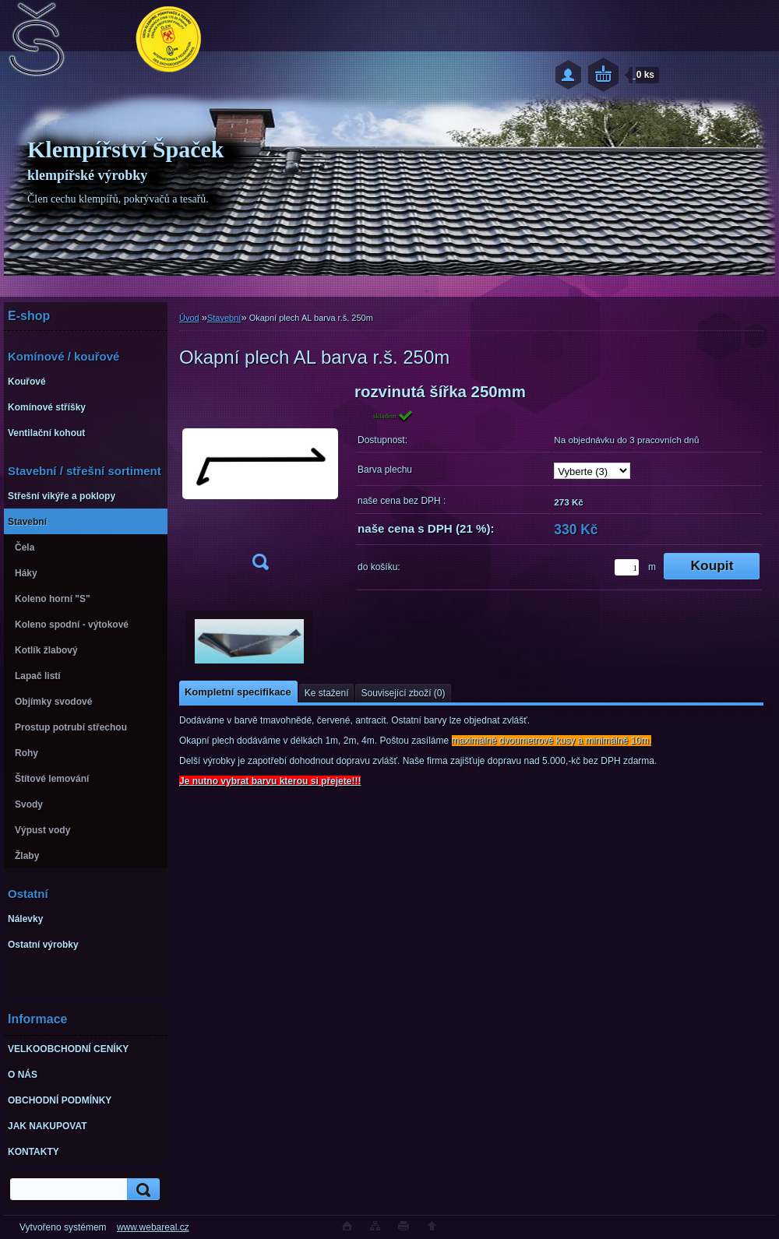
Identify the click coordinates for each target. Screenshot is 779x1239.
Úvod (189, 317)
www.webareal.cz (153, 1227)
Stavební (224, 317)
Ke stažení (327, 693)
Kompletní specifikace (238, 692)
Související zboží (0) (403, 693)
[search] (141, 1189)
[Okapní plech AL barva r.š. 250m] (260, 481)
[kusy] (627, 567)
